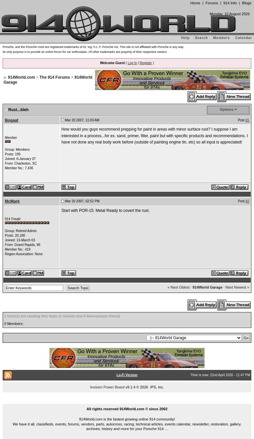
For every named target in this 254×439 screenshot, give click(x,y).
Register (146, 63)
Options (227, 109)
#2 (247, 201)
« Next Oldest (179, 287)
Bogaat (12, 120)
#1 (247, 120)
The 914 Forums (55, 77)
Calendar (243, 38)
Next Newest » (237, 287)
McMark (12, 201)
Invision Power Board (107, 387)
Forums (211, 3)
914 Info (230, 3)
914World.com (21, 77)
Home (195, 3)
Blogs (246, 3)
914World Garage (207, 287)
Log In (132, 63)
